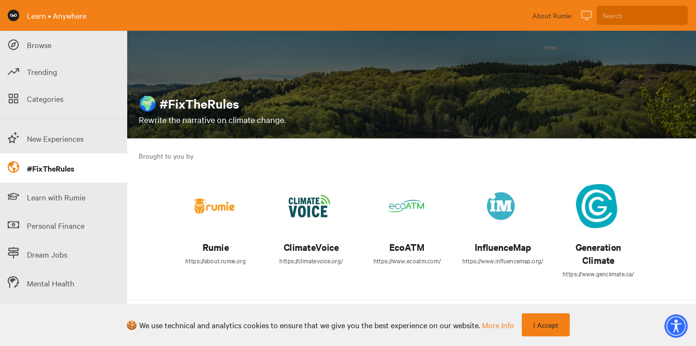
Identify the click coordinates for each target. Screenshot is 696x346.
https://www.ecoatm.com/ (407, 260)
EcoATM (406, 247)
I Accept (545, 325)
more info (498, 325)
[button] (675, 325)
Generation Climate (598, 253)
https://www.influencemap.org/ (502, 260)
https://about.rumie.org (215, 260)
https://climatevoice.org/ (311, 260)
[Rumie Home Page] (13, 15)
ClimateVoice (311, 247)
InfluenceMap (503, 247)
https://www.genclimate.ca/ (598, 273)
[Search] (642, 15)
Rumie (216, 247)
